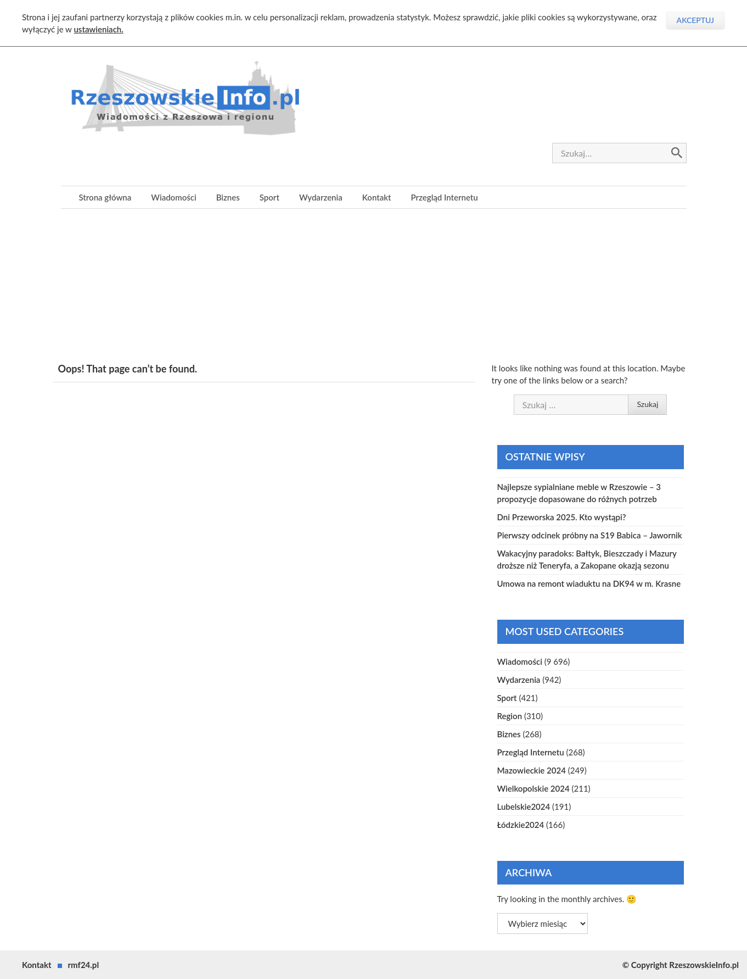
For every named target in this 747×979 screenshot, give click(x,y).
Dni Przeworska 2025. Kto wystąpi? (561, 517)
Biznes (228, 197)
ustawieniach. (98, 29)
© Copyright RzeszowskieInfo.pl (680, 965)
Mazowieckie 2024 (531, 770)
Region (510, 716)
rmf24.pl (83, 965)
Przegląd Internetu (444, 197)
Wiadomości (173, 197)
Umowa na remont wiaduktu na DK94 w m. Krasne (589, 583)
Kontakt (376, 197)
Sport (269, 197)
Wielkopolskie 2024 (533, 788)
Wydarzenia (320, 197)
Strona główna (105, 197)
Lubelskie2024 (524, 806)
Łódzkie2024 (520, 825)
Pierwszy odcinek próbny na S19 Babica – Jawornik (589, 535)
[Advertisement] (374, 285)
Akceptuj (695, 20)
